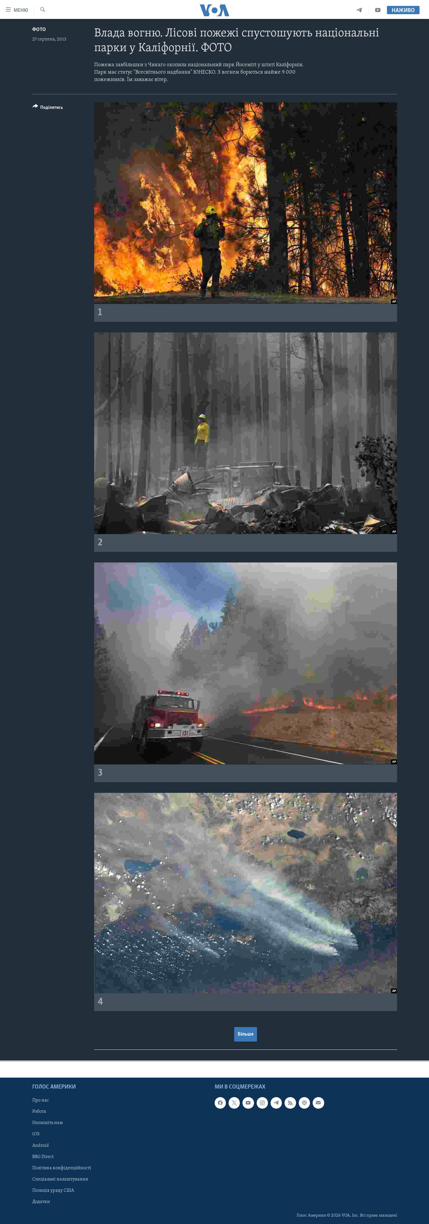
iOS (36, 1134)
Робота (39, 1111)
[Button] (48, 108)
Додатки (41, 1201)
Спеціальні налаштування (60, 1179)
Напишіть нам (47, 1122)
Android (40, 1145)
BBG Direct (43, 1156)
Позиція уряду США (53, 1190)
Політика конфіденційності (61, 1167)
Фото (39, 30)
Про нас (40, 1100)
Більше (245, 1034)
